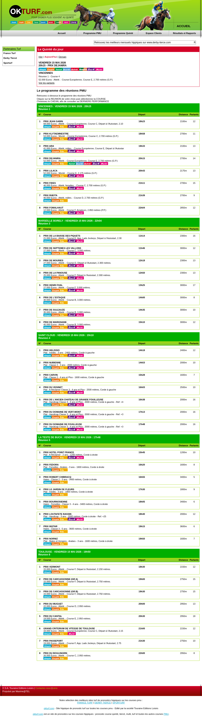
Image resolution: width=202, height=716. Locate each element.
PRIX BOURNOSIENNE (55, 501)
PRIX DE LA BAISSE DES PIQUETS (61, 236)
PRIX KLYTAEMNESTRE (56, 133)
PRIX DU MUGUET (53, 604)
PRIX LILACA (50, 170)
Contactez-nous (43, 688)
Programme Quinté (123, 33)
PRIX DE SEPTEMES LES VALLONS (62, 248)
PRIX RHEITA (50, 195)
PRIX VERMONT (51, 567)
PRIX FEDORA (51, 464)
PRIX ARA (48, 146)
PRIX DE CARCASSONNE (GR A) (60, 579)
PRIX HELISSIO (51, 350)
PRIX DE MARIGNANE (55, 322)
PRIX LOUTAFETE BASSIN (57, 514)
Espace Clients (154, 33)
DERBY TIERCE (103, 702)
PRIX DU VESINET (53, 387)
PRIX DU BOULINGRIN (55, 653)
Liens (54, 688)
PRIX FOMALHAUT (53, 207)
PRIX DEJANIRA (52, 158)
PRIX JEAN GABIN (53, 121)
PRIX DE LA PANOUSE (55, 273)
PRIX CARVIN (50, 375)
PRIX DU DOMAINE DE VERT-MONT (62, 412)
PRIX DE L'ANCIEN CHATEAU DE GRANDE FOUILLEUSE (73, 399)
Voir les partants (47, 83)
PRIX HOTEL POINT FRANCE (58, 452)
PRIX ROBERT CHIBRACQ (57, 477)
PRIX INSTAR (50, 526)
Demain (62, 57)
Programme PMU (92, 33)
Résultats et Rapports (184, 33)
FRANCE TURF (85, 702)
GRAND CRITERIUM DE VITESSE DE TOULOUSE (69, 628)
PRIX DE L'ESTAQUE (54, 297)
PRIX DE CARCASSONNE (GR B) (60, 591)
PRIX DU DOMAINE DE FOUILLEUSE (62, 424)
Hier (41, 57)
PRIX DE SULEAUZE (54, 310)
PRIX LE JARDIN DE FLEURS (58, 489)
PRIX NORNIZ (50, 538)
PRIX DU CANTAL (52, 616)
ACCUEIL (183, 26)
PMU (166, 714)
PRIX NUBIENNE (52, 362)
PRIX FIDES (49, 183)
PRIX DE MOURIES (53, 260)
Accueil (61, 33)
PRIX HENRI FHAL (53, 285)
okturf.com (49, 708)
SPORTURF (119, 702)
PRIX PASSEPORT (53, 641)
